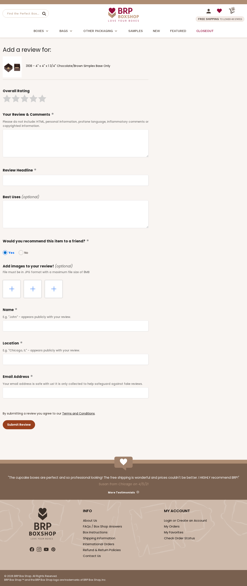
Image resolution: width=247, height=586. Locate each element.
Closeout (205, 31)
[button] (7, 98)
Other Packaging (100, 31)
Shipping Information (99, 538)
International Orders (98, 544)
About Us (90, 520)
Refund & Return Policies (102, 550)
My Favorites (173, 532)
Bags (66, 31)
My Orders (172, 526)
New (156, 31)
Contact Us (92, 556)
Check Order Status (179, 538)
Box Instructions (95, 532)
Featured (178, 31)
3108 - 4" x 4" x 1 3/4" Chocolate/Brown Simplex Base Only (68, 66)
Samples (135, 31)
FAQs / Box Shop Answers (102, 526)
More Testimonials (121, 492)
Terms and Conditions (78, 413)
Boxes (41, 31)
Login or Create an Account (185, 520)
